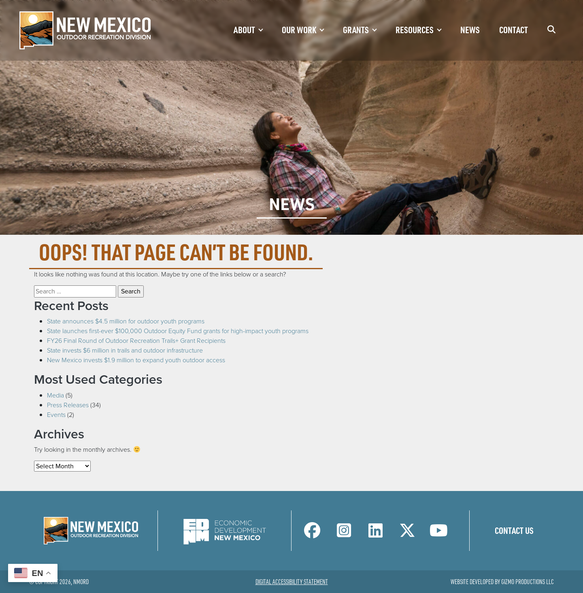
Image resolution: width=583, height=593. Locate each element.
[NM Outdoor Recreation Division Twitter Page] (407, 534)
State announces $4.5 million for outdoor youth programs (125, 321)
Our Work (299, 29)
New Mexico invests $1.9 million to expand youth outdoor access (136, 359)
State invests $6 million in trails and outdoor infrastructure (125, 350)
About (244, 29)
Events (56, 414)
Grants (356, 29)
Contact (513, 29)
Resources (415, 29)
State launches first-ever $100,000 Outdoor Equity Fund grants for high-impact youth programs (178, 330)
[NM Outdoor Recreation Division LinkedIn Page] (375, 534)
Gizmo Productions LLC (527, 582)
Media (55, 395)
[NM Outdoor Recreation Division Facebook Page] (312, 534)
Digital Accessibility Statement (291, 582)
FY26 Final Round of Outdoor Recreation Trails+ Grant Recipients (136, 340)
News (470, 29)
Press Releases (68, 404)
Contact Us (514, 530)
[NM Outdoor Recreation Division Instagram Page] (344, 534)
